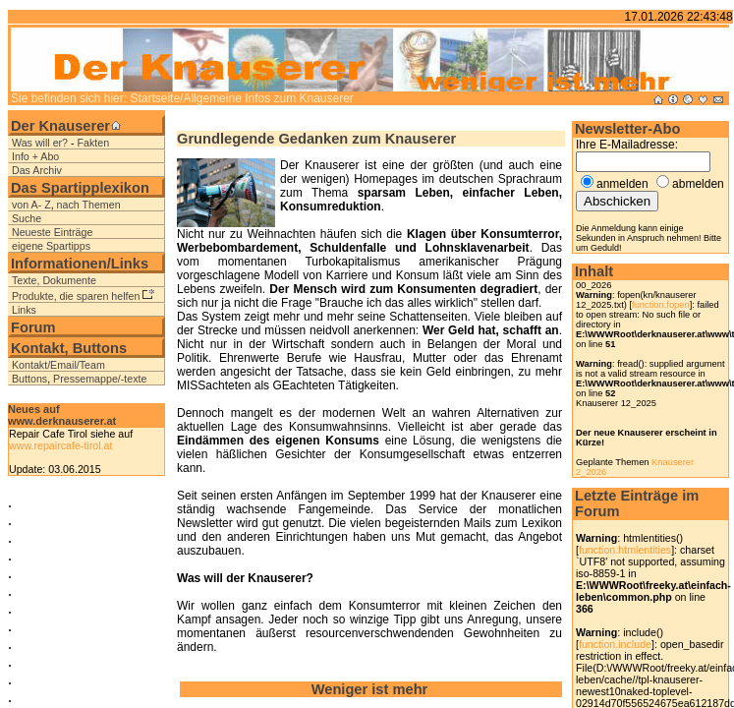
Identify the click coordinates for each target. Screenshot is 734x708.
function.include (615, 644)
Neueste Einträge (52, 232)
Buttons (29, 378)
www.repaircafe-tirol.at (60, 445)
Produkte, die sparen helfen (76, 296)
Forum (33, 327)
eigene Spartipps (51, 246)
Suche (26, 218)
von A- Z (31, 204)
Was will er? (40, 142)
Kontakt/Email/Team (58, 365)
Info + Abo (35, 156)
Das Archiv (37, 170)
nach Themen (89, 204)
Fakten (94, 142)
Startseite (155, 98)
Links (24, 310)
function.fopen (661, 305)
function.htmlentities (625, 550)
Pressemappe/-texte (99, 378)
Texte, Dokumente (54, 280)
